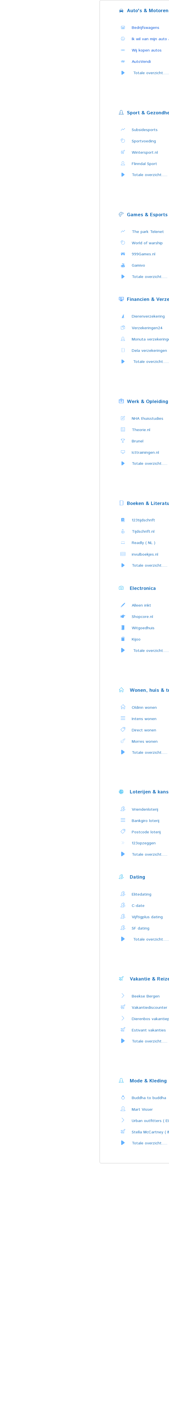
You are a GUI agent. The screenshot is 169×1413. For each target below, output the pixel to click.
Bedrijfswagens (145, 28)
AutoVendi (141, 62)
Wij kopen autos (147, 50)
